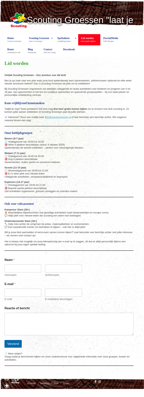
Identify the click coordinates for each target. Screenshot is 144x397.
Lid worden (89, 41)
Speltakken (65, 41)
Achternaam (52, 274)
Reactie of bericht (17, 308)
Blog (33, 52)
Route (14, 52)
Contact (50, 52)
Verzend (13, 344)
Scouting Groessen (39, 41)
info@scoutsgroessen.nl (58, 117)
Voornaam (10, 274)
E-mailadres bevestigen (58, 299)
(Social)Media (110, 41)
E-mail (8, 299)
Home (15, 41)
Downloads (69, 52)
